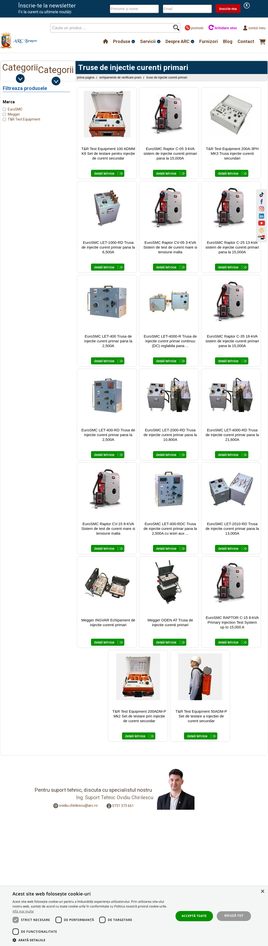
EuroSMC (15, 109)
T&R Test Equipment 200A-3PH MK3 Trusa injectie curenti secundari (232, 153)
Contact (246, 41)
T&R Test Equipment (24, 119)
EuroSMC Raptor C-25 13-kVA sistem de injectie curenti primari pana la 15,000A (232, 247)
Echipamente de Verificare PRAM (120, 77)
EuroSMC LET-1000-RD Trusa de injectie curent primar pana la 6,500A (108, 247)
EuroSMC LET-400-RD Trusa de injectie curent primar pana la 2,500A (108, 435)
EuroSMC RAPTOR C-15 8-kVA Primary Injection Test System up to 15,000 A (232, 622)
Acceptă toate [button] (194, 916)
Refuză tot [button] (233, 915)
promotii (193, 28)
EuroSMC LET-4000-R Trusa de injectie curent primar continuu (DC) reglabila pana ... (170, 341)
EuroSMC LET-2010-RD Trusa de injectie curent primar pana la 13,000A (232, 528)
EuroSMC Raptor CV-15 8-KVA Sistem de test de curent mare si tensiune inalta (108, 528)
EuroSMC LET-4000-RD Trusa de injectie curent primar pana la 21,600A (232, 435)
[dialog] (134, 916)
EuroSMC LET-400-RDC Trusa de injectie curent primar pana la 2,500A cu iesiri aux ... (170, 528)
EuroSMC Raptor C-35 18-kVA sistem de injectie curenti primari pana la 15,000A (232, 341)
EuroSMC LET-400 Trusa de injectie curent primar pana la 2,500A (108, 341)
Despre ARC (178, 41)
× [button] (262, 891)
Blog (227, 41)
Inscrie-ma (228, 9)
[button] (90, 939)
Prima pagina (85, 77)
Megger (14, 114)
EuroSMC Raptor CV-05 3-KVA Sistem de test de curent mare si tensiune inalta (170, 247)
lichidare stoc (222, 28)
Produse (121, 41)
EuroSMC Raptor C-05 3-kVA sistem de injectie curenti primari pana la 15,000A (170, 153)
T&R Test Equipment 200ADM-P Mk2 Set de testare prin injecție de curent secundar (139, 716)
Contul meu (254, 28)
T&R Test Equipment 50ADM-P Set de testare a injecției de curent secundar (201, 716)
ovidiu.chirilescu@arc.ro (78, 805)
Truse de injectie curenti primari (166, 77)
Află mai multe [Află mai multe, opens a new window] (23, 911)
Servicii (148, 41)
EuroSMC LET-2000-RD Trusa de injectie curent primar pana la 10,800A (170, 435)
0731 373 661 (123, 806)
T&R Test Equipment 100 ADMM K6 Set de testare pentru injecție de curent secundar (108, 153)
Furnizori (208, 41)
